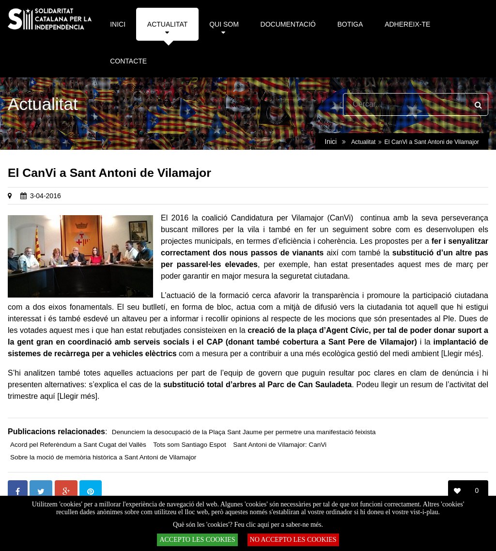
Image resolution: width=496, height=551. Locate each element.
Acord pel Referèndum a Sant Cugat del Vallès (78, 444)
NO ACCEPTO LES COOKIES (293, 539)
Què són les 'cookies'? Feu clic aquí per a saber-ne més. (248, 524)
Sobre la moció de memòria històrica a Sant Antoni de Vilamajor (103, 457)
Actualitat (363, 142)
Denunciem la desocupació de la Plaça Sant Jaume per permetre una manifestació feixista (244, 432)
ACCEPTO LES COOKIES (197, 539)
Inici (331, 141)
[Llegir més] (461, 353)
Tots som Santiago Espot (189, 444)
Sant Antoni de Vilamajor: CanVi (279, 444)
